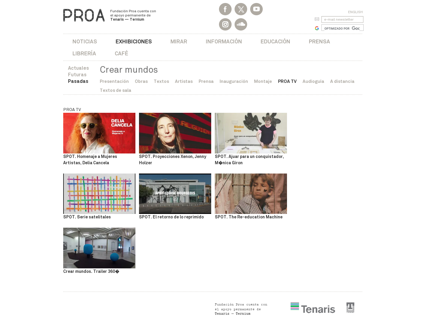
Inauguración (234, 81)
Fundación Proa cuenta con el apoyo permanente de (133, 15)
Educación (275, 41)
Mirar (178, 41)
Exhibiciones (134, 41)
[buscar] (341, 28)
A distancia (342, 81)
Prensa (319, 41)
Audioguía (313, 81)
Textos (161, 81)
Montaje (263, 81)
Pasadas (78, 81)
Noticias (84, 41)
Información (224, 41)
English (355, 12)
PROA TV (287, 81)
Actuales (78, 68)
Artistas (184, 81)
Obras (141, 81)
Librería (84, 53)
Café (121, 53)
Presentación (114, 81)
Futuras (77, 75)
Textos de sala (115, 90)
